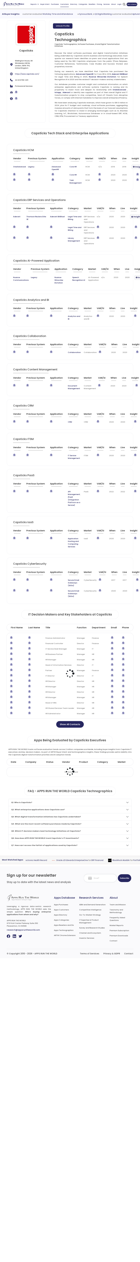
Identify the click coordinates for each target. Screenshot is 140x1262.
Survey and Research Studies (92, 928)
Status (49, 762)
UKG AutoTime (25, 14)
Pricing (99, 4)
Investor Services (86, 938)
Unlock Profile (62, 26)
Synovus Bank (95, 14)
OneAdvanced (119, 89)
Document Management (74, 387)
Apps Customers (61, 909)
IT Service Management (74, 456)
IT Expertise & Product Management (89, 921)
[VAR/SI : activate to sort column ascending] (103, 160)
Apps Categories (61, 920)
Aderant (66, 92)
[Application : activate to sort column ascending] (59, 160)
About (113, 4)
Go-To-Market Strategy (90, 915)
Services (106, 4)
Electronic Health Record (44, 860)
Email (114, 627)
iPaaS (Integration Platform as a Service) (74, 501)
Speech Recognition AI (78, 278)
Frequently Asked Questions (117, 919)
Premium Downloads (119, 935)
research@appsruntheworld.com (23, 930)
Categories (83, 4)
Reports (35, 4)
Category (102, 762)
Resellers (92, 4)
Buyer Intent (45, 4)
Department (99, 627)
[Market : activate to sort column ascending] (90, 160)
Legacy (31, 166)
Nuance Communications (21, 278)
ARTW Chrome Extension (65, 935)
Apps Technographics (63, 930)
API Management (74, 493)
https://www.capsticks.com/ (27, 74)
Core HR (73, 166)
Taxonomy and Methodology (116, 911)
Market (122, 762)
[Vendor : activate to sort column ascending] (20, 160)
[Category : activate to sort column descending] (76, 160)
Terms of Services (89, 953)
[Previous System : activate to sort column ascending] (39, 160)
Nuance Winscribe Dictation (102, 77)
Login (119, 4)
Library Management (74, 239)
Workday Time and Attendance (68, 14)
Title (47, 627)
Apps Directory (60, 915)
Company (30, 762)
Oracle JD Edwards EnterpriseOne (80, 860)
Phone (125, 627)
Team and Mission (118, 904)
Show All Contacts (70, 724)
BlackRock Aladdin (129, 860)
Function (81, 627)
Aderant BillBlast (120, 74)
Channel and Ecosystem (90, 933)
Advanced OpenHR (85, 74)
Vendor (66, 762)
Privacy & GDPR (111, 953)
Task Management (75, 181)
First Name (17, 627)
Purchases (55, 4)
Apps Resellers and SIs (64, 925)
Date (13, 762)
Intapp (58, 92)
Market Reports (116, 925)
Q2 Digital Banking (113, 14)
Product (83, 762)
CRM (70, 422)
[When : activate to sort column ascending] (115, 160)
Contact (113, 940)
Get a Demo (132, 4)
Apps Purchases (61, 904)
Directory (73, 4)
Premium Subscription (119, 930)
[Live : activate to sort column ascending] (126, 160)
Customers (64, 4)
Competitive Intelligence (90, 909)
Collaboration (74, 352)
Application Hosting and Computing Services (73, 542)
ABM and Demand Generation (92, 904)
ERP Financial (106, 860)
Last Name (34, 627)
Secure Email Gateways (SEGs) (73, 583)
